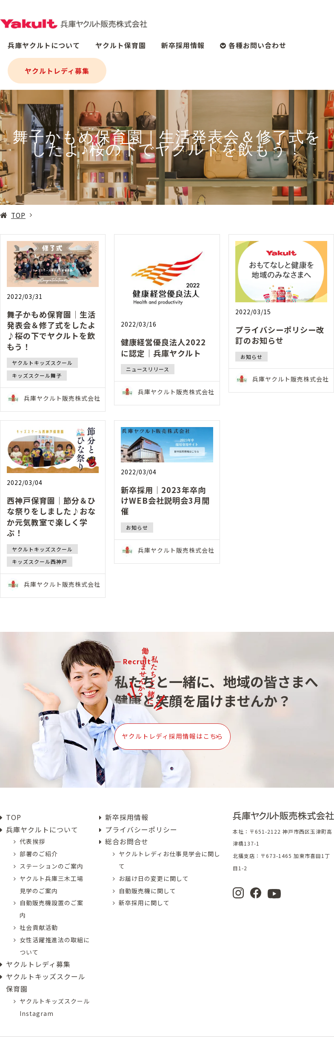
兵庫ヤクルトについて (44, 41)
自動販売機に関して (147, 876)
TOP (18, 215)
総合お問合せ (126, 827)
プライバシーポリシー (141, 815)
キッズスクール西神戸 (39, 561)
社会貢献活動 (39, 913)
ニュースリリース (147, 369)
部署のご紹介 (39, 839)
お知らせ (251, 356)
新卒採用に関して (144, 888)
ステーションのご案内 (51, 851)
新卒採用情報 (183, 41)
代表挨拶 (32, 827)
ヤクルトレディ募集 (57, 66)
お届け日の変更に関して (154, 864)
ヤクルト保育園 (120, 41)
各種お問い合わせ (253, 41)
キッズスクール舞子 (37, 375)
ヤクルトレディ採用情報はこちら (203, 729)
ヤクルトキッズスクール (42, 362)
